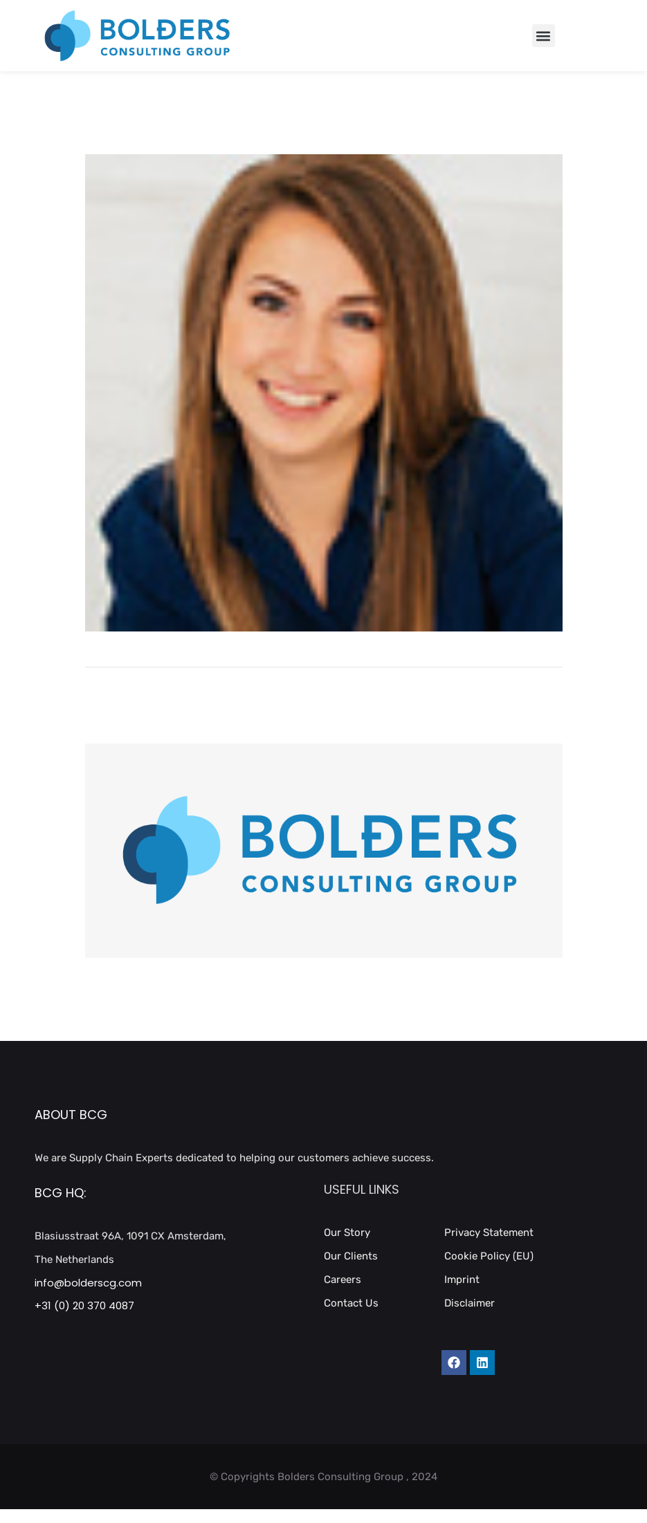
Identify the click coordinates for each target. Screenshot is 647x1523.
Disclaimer (469, 1303)
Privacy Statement (489, 1232)
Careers (342, 1279)
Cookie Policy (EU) (489, 1256)
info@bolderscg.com (88, 1282)
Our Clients (351, 1256)
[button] (543, 35)
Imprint (462, 1279)
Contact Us (351, 1303)
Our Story (347, 1232)
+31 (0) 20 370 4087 (84, 1305)
